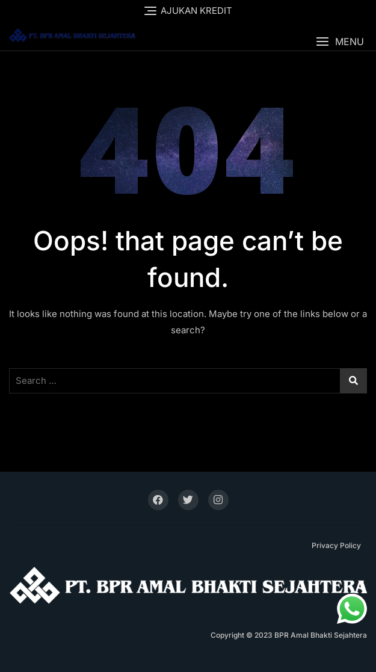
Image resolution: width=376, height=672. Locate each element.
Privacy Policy (336, 545)
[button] (340, 42)
